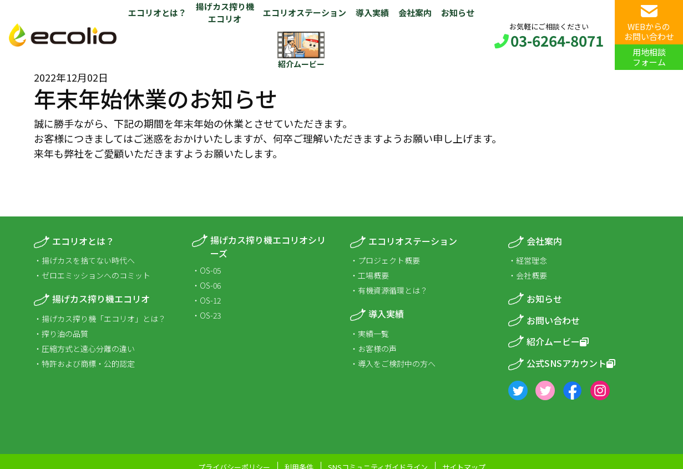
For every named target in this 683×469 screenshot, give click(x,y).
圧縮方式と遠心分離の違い (88, 348)
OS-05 (210, 270)
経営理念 (531, 260)
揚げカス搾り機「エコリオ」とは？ (104, 318)
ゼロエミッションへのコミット (96, 275)
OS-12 (210, 300)
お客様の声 (377, 348)
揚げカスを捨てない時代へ (88, 260)
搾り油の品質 (65, 333)
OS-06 (210, 285)
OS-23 (210, 315)
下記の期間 (139, 123)
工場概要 (373, 275)
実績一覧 (373, 333)
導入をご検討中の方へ (397, 363)
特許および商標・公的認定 (88, 363)
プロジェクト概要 (389, 260)
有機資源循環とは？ (393, 290)
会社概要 (531, 275)
